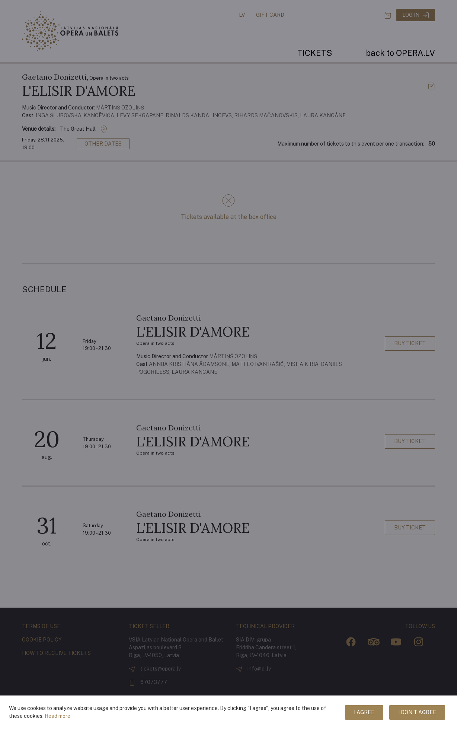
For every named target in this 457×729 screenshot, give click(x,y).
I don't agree (417, 712)
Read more (57, 716)
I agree (364, 712)
